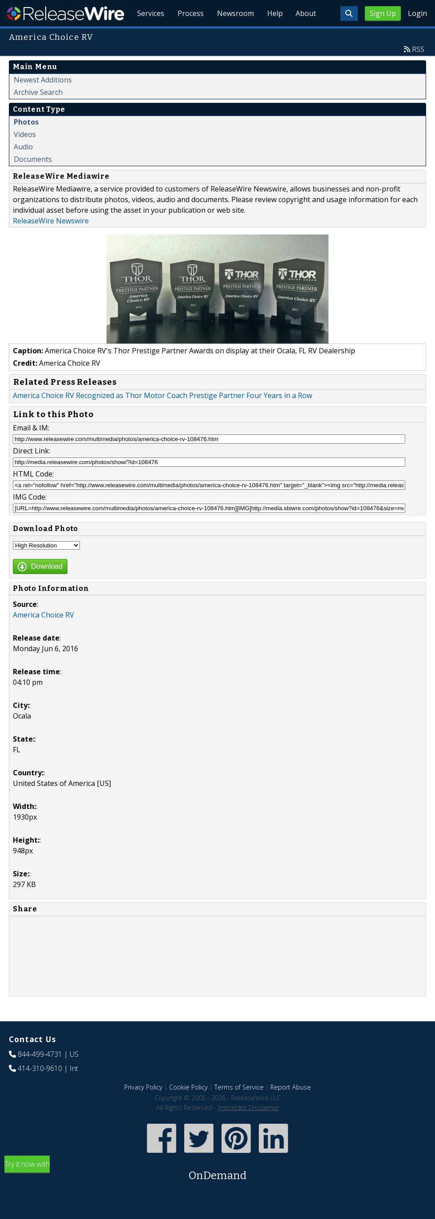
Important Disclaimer (248, 1128)
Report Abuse (290, 1107)
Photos (26, 142)
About (305, 35)
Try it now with (217, 1192)
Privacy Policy (143, 1107)
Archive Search (38, 112)
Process (187, 35)
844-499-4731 (40, 1074)
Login (417, 13)
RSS (418, 69)
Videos (25, 155)
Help (273, 35)
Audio (23, 167)
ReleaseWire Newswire (51, 241)
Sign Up (383, 13)
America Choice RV (43, 635)
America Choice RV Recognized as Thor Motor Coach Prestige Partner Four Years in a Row (162, 416)
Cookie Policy (188, 1107)
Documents (33, 179)
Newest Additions (43, 100)
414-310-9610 (40, 1089)
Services (146, 35)
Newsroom (232, 35)
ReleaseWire (65, 13)
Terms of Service (239, 1107)
